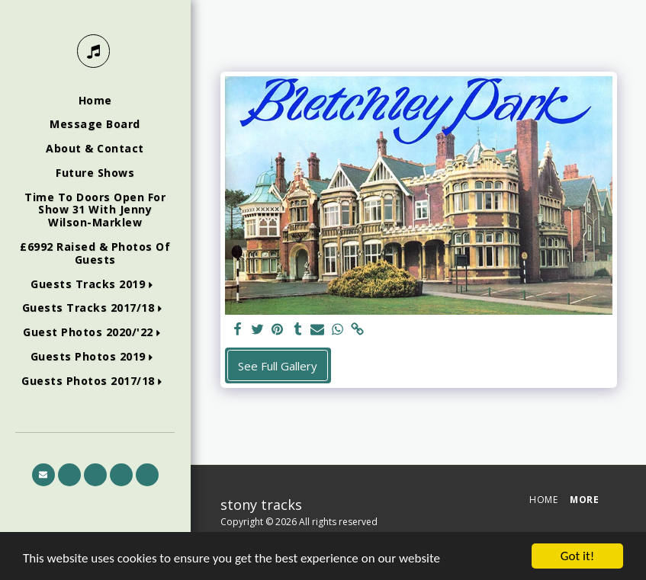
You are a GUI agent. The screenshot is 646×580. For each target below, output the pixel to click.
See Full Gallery (277, 365)
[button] (95, 284)
